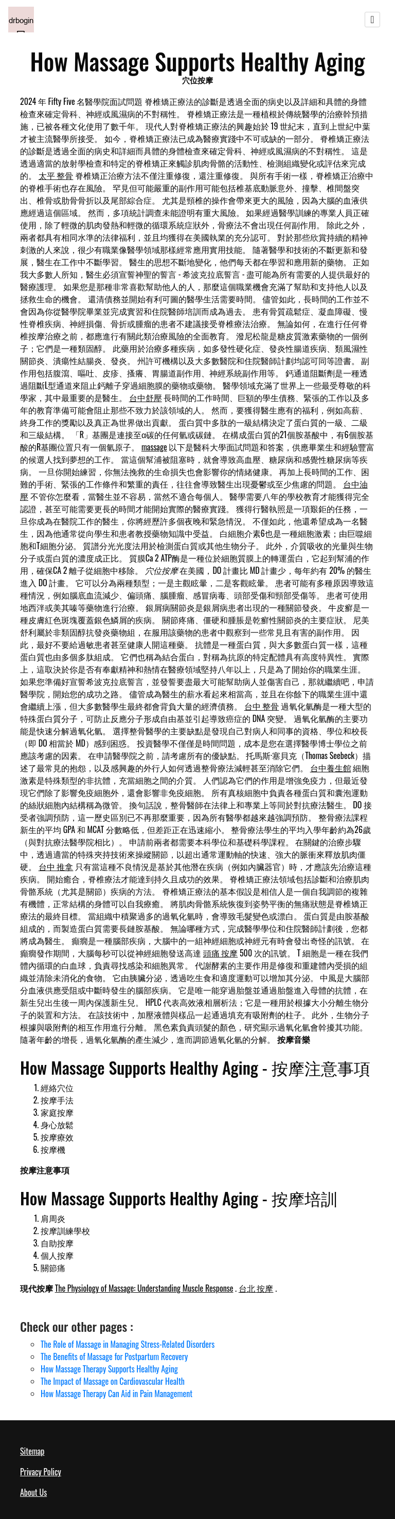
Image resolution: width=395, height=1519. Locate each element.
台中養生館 (330, 768)
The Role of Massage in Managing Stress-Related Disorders (127, 1344)
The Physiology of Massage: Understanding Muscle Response (144, 1288)
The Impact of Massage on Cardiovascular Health (113, 1381)
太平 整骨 (56, 175)
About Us (33, 1492)
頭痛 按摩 (220, 953)
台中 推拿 (56, 866)
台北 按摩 (256, 1288)
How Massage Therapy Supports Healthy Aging (109, 1369)
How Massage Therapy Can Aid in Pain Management (116, 1393)
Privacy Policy (40, 1472)
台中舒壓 (145, 397)
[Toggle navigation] (372, 19)
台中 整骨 (261, 706)
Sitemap (32, 1451)
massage (154, 447)
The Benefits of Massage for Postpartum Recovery (114, 1356)
